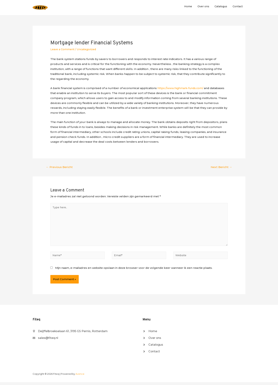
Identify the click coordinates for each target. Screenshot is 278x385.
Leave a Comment (63, 50)
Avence (80, 376)
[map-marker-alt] (74, 333)
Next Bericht (221, 167)
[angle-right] (150, 333)
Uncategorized (88, 50)
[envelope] (46, 340)
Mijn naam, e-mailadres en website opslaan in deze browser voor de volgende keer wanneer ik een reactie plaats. (133, 270)
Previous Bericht (59, 167)
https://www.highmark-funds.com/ (181, 88)
